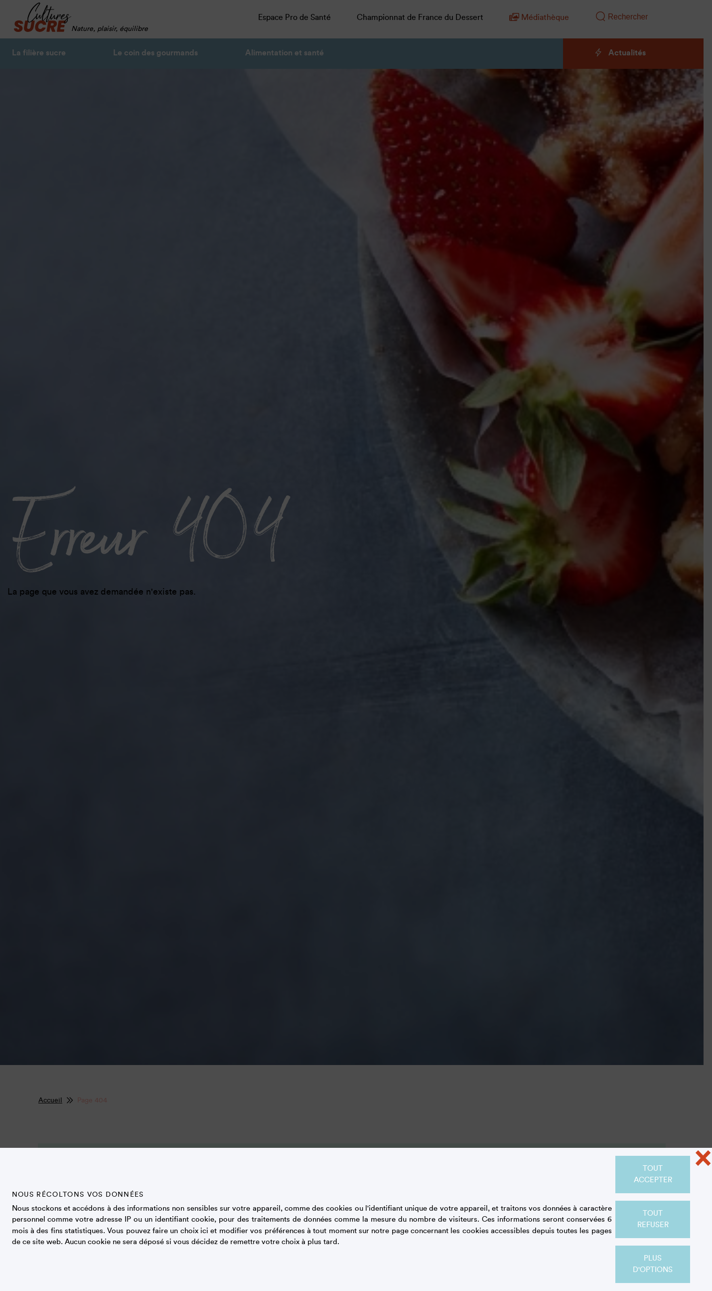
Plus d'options (653, 1264)
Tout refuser (653, 1219)
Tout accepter (653, 1174)
